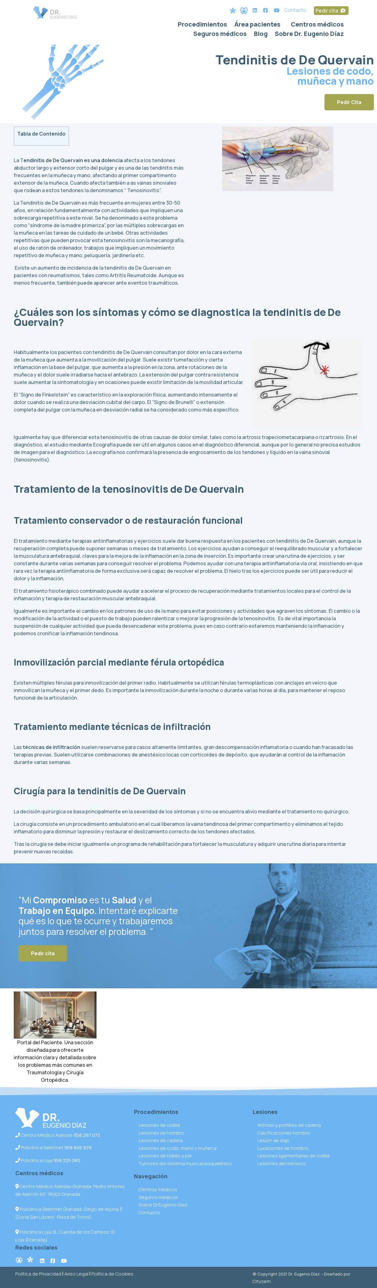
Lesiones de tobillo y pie (165, 1155)
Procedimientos (202, 24)
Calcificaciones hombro (283, 1133)
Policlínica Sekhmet (53, 1147)
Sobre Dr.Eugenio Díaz (163, 1204)
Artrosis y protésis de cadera (289, 1125)
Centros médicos (317, 24)
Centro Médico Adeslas (57, 1135)
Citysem (262, 1281)
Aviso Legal (76, 1274)
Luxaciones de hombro (282, 1148)
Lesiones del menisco (281, 1163)
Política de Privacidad (38, 1274)
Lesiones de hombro (161, 1133)
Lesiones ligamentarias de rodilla (293, 1155)
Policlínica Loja (47, 1160)
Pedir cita (331, 11)
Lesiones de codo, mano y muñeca (177, 1148)
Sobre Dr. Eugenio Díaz (309, 33)
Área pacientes (257, 24)
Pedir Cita (349, 102)
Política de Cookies (112, 1274)
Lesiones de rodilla (159, 1125)
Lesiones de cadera (161, 1140)
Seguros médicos (220, 33)
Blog (261, 33)
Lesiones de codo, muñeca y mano (330, 76)
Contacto (295, 10)
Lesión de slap (273, 1140)
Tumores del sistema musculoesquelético (185, 1163)
